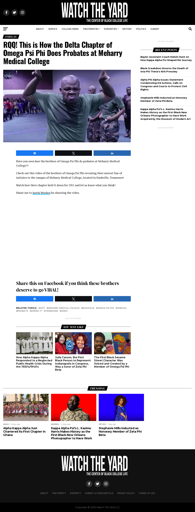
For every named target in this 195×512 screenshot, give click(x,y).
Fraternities (91, 28)
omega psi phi (105, 308)
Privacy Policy (126, 492)
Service (52, 28)
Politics (141, 28)
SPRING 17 (36, 311)
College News (70, 28)
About (40, 28)
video (64, 311)
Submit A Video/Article (99, 492)
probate (22, 311)
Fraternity (59, 492)
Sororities (110, 28)
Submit (155, 28)
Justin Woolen (41, 193)
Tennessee (51, 311)
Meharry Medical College (63, 308)
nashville (88, 308)
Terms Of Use (147, 492)
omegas (122, 308)
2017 (42, 308)
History (127, 28)
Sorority (75, 492)
